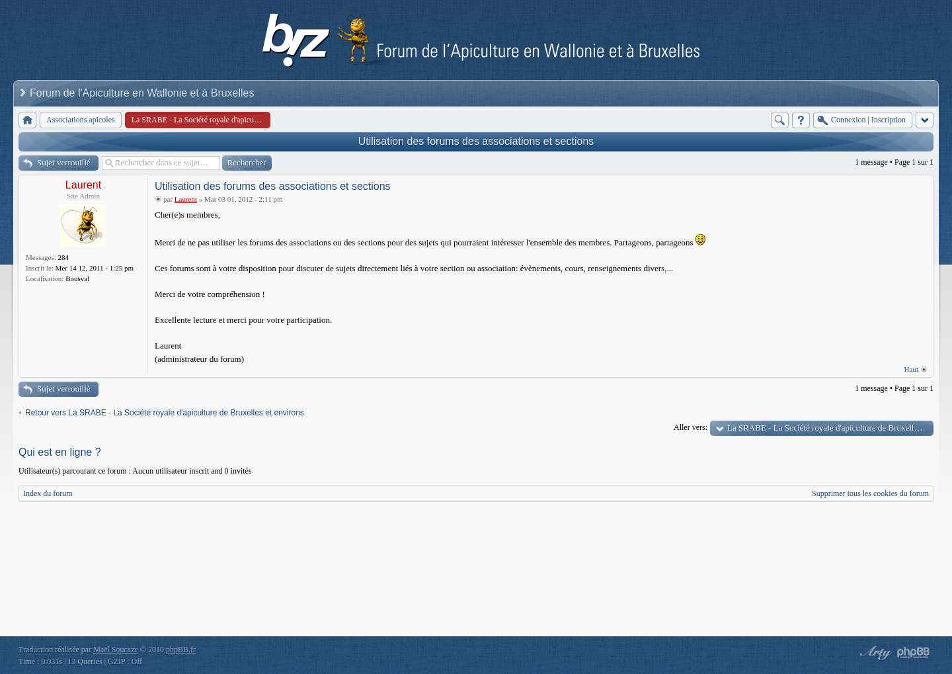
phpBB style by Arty (874, 653)
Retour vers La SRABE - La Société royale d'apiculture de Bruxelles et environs (164, 413)
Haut (911, 369)
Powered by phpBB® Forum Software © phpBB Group (913, 653)
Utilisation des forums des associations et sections (476, 141)
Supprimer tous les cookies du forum (870, 493)
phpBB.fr (181, 649)
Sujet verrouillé (64, 162)
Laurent (83, 184)
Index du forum (48, 493)
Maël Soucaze (115, 649)
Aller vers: (690, 427)
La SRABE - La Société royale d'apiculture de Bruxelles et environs (830, 428)
